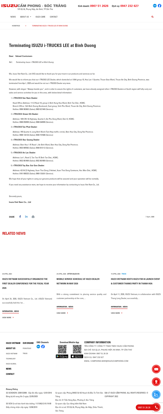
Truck (25, 353)
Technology (11, 359)
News (13, 17)
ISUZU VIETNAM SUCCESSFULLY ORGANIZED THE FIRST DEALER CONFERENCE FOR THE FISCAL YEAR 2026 (25, 283)
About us (10, 348)
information (7, 311)
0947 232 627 (98, 357)
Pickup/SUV (27, 348)
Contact (54, 17)
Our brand (28, 343)
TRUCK (124, 274)
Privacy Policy (12, 389)
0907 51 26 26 (102, 354)
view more (8, 317)
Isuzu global (11, 364)
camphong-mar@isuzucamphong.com (109, 361)
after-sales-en (73, 274)
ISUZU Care (40, 17)
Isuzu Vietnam (13, 343)
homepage (16, 26)
